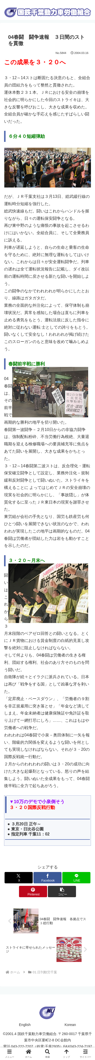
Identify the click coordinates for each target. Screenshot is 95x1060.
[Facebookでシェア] (47, 877)
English (25, 1025)
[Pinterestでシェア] (33, 891)
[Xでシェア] (19, 877)
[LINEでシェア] (76, 877)
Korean (70, 1025)
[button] (62, 891)
